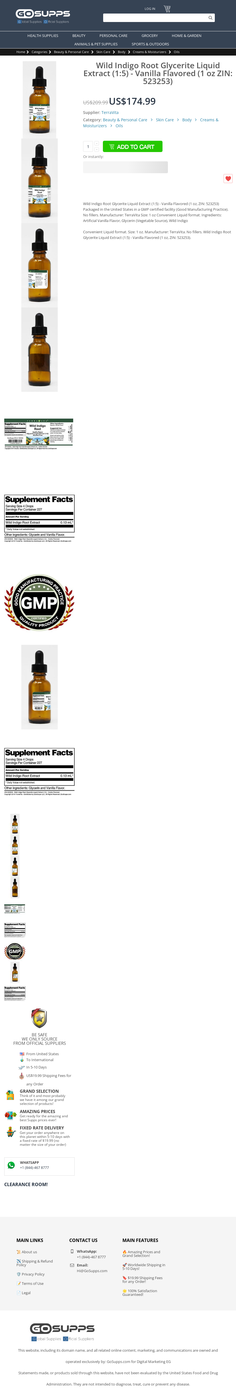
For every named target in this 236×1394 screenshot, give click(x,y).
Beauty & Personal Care (71, 52)
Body (121, 52)
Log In (150, 8)
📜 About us (26, 1251)
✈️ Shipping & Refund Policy (34, 1263)
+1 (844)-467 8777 (34, 1167)
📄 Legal (23, 1292)
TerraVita (110, 112)
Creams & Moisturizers (149, 52)
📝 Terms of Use (30, 1283)
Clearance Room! (26, 1184)
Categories (39, 52)
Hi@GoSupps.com (92, 1270)
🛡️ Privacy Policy (30, 1274)
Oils (176, 52)
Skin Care (103, 52)
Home (20, 52)
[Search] (157, 18)
